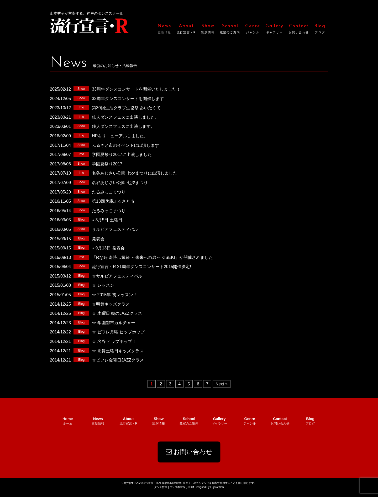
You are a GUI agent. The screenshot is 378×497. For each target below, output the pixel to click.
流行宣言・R (89, 25)
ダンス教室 (160, 492)
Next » (222, 384)
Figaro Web (216, 492)
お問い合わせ (189, 456)
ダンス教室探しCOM (182, 492)
